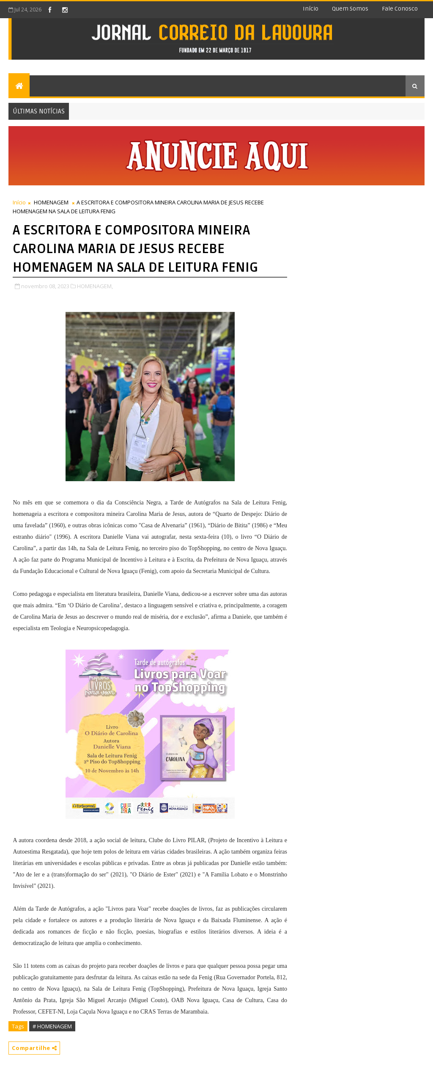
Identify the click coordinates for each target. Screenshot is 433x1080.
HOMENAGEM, (95, 286)
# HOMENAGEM (52, 1026)
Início (310, 8)
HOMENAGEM (51, 202)
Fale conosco (400, 8)
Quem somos (350, 8)
